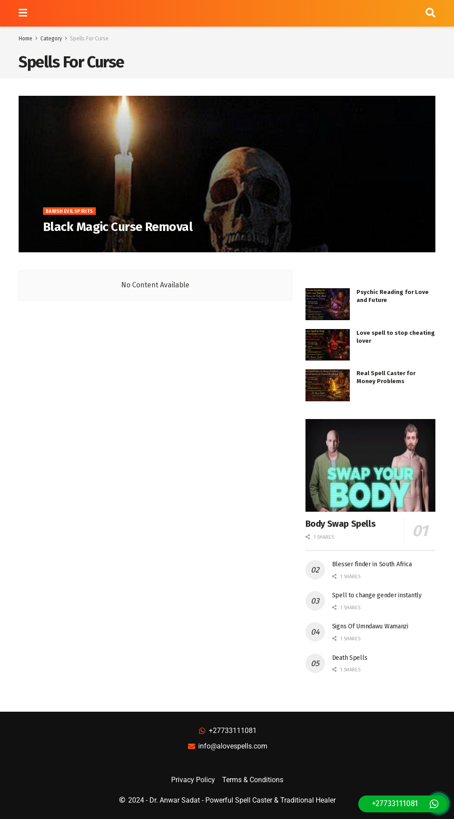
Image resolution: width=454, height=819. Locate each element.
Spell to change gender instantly (377, 595)
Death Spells (350, 658)
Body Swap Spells (340, 523)
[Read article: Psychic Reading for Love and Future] (327, 304)
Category (51, 38)
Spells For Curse (89, 38)
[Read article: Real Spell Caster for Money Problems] (327, 385)
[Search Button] (430, 13)
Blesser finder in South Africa (372, 564)
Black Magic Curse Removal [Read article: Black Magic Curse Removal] (117, 230)
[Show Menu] (23, 13)
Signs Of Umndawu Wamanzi (370, 626)
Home (25, 38)
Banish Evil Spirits (69, 215)
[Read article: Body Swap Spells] (370, 465)
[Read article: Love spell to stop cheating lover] (327, 345)
